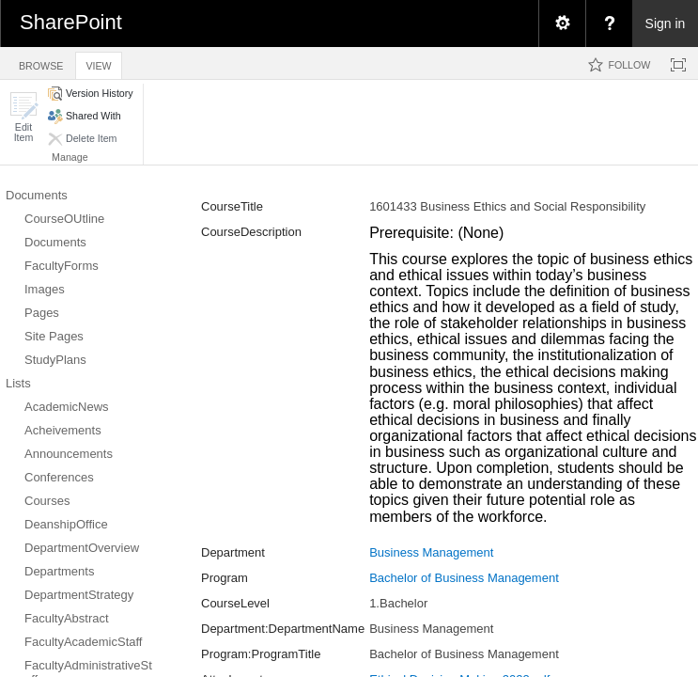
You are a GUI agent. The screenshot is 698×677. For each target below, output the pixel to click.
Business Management (431, 552)
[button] (23, 117)
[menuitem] (561, 23)
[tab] (40, 62)
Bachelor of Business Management (464, 578)
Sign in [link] (665, 23)
